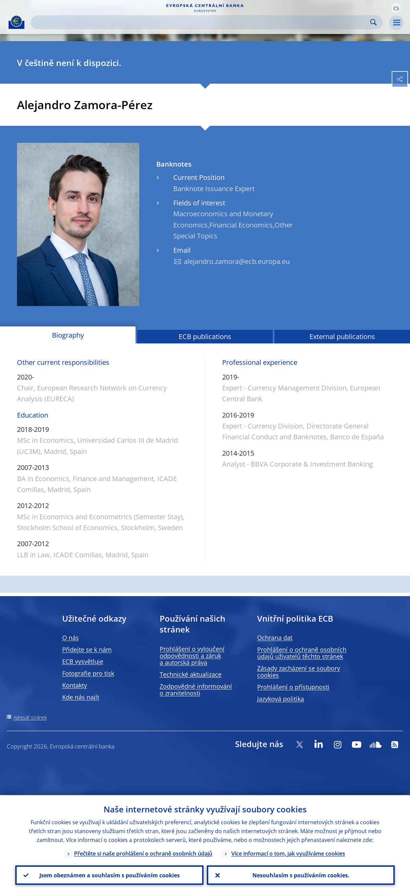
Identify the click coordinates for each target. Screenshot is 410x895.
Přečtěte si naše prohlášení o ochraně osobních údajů (143, 853)
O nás (70, 638)
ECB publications (205, 336)
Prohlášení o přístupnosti (293, 687)
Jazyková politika (280, 699)
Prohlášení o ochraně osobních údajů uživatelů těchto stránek (301, 652)
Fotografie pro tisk (88, 673)
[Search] (201, 22)
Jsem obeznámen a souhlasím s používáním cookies (109, 875)
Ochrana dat (274, 638)
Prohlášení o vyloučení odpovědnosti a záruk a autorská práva (192, 655)
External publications (342, 336)
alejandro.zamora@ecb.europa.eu (237, 261)
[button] (396, 8)
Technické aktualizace (190, 674)
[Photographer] (134, 300)
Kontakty (74, 685)
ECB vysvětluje (82, 661)
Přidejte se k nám (87, 649)
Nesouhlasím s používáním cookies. (300, 875)
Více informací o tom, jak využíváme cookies (288, 853)
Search (373, 22)
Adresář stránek (30, 717)
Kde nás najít (80, 697)
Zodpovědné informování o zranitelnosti (196, 689)
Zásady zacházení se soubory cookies (298, 671)
